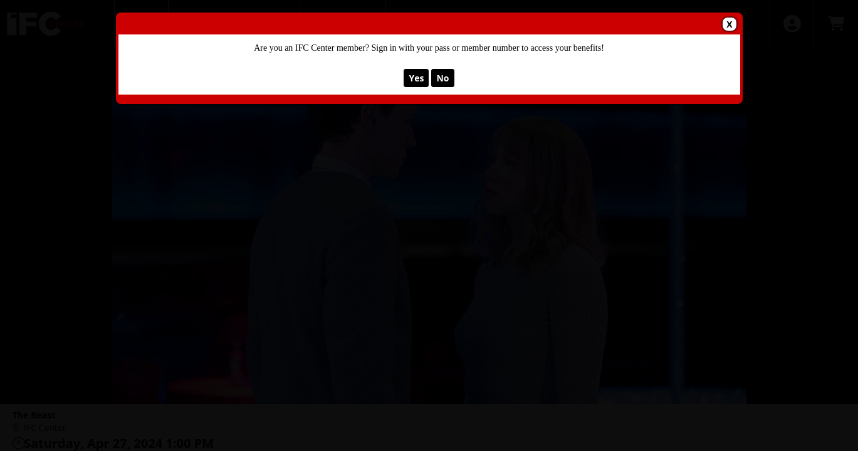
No (442, 78)
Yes (416, 78)
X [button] (729, 24)
